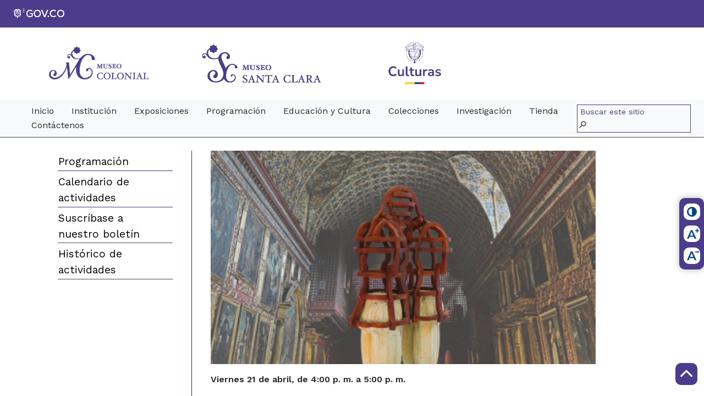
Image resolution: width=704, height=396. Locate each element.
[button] (584, 125)
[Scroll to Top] (686, 374)
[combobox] (635, 112)
